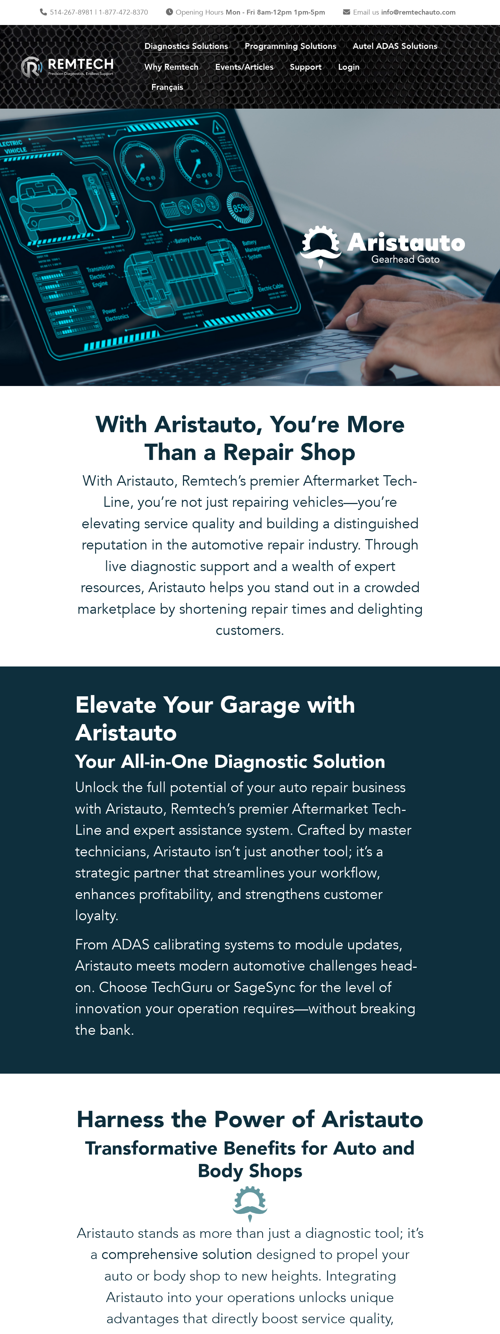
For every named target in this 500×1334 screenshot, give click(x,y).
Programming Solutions (290, 46)
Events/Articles (244, 67)
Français (167, 87)
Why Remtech (171, 67)
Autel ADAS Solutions (395, 46)
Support (306, 67)
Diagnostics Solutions (186, 46)
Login (349, 67)
